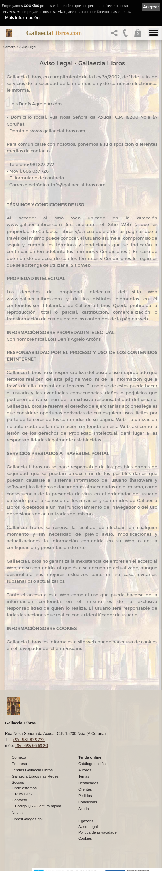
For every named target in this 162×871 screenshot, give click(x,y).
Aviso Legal (27, 47)
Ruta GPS (23, 794)
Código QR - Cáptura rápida (38, 806)
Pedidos (85, 795)
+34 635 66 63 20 (31, 745)
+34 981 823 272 (29, 739)
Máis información (22, 17)
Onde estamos (24, 788)
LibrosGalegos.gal (27, 819)
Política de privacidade (97, 832)
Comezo (9, 47)
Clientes (85, 789)
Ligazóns (85, 821)
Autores (84, 770)
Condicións (87, 802)
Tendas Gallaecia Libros (32, 770)
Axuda (83, 808)
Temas (83, 776)
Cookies (85, 838)
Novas (17, 812)
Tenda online (89, 757)
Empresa (19, 763)
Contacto (19, 800)
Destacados (88, 783)
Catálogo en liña (92, 763)
